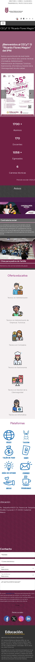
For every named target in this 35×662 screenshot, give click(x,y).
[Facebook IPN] (7, 618)
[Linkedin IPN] (28, 618)
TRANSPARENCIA (12, 3)
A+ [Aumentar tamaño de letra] (27, 19)
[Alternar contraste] (24, 19)
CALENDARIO (27, 1)
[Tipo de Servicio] (17, 575)
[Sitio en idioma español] (17, 18)
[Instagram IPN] (21, 618)
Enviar (17, 605)
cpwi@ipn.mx (10, 593)
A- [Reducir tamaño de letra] (30, 19)
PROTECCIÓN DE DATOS (25, 3)
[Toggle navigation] (3, 23)
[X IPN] (14, 618)
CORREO (19, 1)
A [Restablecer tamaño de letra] (32, 19)
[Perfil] (17, 568)
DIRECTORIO (12, 1)
